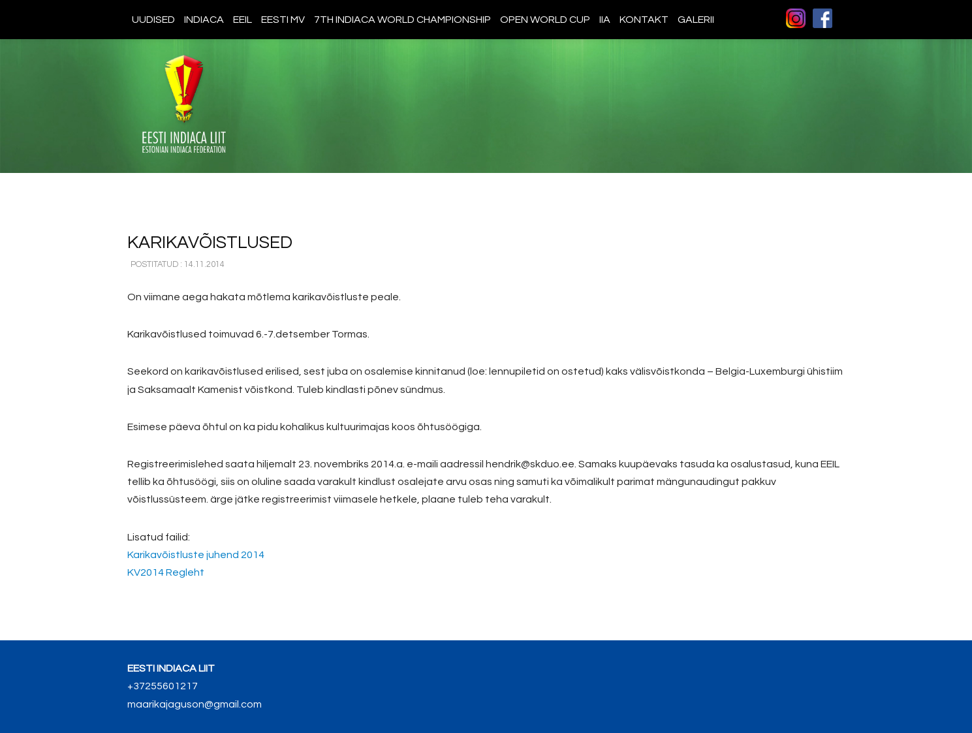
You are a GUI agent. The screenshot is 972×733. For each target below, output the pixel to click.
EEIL (242, 19)
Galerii (696, 19)
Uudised (153, 19)
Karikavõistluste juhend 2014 (195, 555)
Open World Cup (545, 19)
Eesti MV (283, 19)
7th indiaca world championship (402, 19)
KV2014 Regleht (165, 572)
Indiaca (204, 19)
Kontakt (643, 19)
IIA (604, 19)
